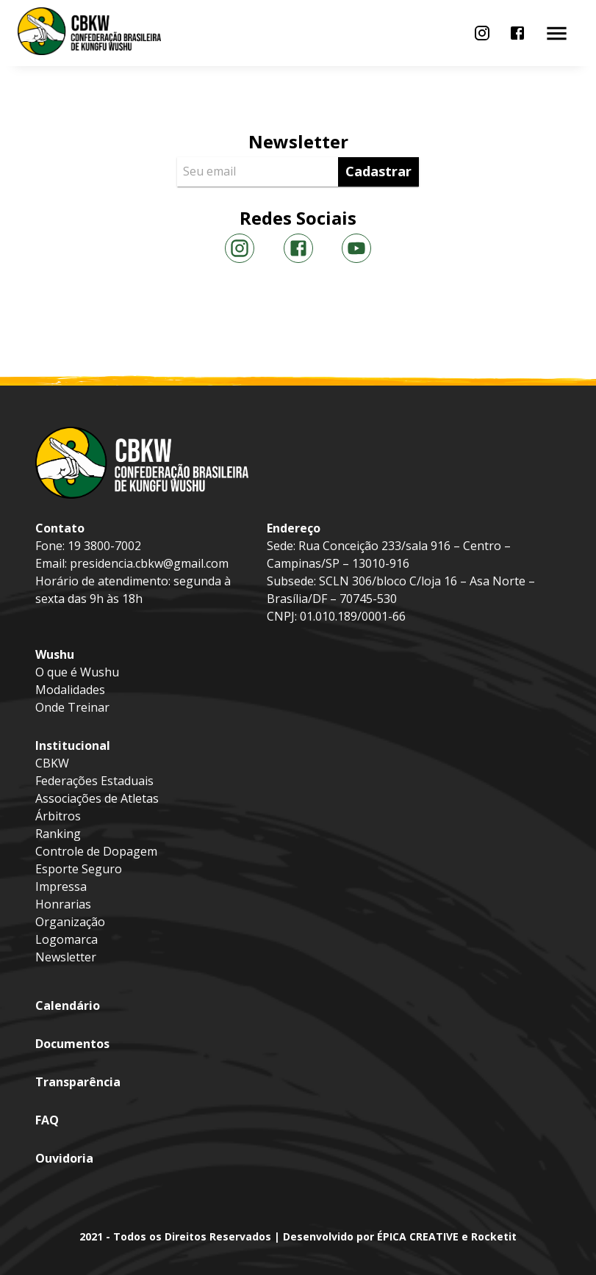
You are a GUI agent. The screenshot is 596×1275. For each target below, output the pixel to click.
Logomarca (66, 939)
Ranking (58, 834)
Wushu (54, 654)
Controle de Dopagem (96, 851)
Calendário (67, 1005)
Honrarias (63, 904)
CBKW (52, 763)
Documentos (72, 1044)
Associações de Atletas (97, 798)
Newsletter (65, 957)
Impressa (61, 886)
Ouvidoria (64, 1158)
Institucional (72, 745)
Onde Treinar (72, 707)
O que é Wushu (77, 672)
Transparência (78, 1082)
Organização (70, 922)
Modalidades (70, 690)
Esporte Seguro (78, 869)
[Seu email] (260, 172)
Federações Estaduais (94, 781)
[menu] (482, 33)
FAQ (47, 1120)
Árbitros (58, 816)
